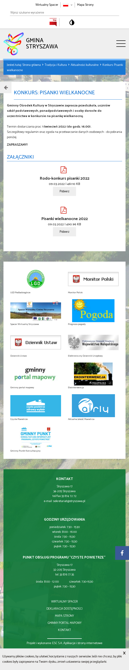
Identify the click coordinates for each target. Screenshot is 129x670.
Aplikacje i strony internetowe (82, 643)
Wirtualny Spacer (46, 5)
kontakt (64, 630)
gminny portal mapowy (64, 623)
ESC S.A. (57, 643)
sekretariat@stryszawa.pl (69, 501)
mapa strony (64, 616)
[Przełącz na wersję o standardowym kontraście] (71, 22)
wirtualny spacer (64, 601)
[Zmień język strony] (68, 5)
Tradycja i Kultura (56, 65)
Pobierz (64, 191)
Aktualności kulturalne (85, 65)
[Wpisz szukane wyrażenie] (64, 13)
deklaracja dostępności (64, 608)
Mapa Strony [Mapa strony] (85, 5)
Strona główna (31, 65)
